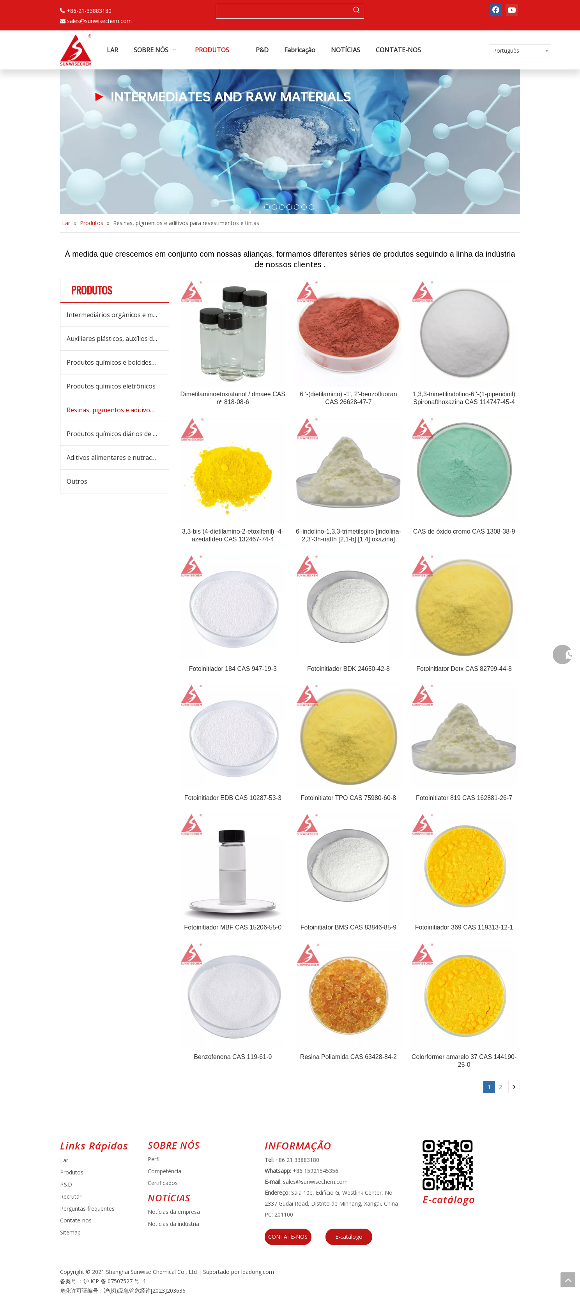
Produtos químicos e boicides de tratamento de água (118, 362)
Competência (164, 1171)
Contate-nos (76, 1220)
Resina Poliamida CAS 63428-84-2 (348, 1057)
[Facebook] (496, 10)
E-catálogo (348, 1236)
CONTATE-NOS (288, 1236)
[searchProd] (283, 11)
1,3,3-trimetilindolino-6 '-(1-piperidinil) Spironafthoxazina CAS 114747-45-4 (464, 398)
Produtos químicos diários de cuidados (118, 433)
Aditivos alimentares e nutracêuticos (118, 457)
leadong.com (257, 1271)
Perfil (154, 1159)
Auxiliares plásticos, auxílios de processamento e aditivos (118, 338)
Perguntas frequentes (87, 1208)
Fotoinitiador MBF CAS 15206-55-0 (232, 927)
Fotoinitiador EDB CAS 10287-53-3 (232, 798)
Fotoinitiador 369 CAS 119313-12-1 (464, 927)
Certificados (163, 1183)
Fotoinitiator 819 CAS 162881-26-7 (464, 798)
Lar (64, 1160)
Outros (77, 481)
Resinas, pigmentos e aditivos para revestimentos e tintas (118, 410)
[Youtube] (512, 10)
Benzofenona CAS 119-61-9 (233, 1057)
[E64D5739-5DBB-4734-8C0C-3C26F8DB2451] (448, 1165)
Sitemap (70, 1232)
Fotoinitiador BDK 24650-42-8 (348, 668)
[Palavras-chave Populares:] (357, 11)
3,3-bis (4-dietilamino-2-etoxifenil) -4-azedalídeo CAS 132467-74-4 (233, 535)
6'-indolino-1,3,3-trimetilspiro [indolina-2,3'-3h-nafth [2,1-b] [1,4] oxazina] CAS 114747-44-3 (348, 535)
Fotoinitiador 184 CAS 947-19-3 (233, 668)
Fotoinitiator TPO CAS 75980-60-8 (348, 798)
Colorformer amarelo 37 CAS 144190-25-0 (464, 1061)
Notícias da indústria (173, 1223)
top (568, 1279)
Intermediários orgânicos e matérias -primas (118, 314)
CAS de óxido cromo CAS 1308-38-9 (464, 531)
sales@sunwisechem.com (99, 21)
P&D (66, 1184)
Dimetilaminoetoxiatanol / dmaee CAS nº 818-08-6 (232, 398)
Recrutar (70, 1196)
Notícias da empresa (174, 1211)
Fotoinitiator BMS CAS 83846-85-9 (348, 927)
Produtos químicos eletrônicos (111, 386)
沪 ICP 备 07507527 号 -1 (114, 1281)
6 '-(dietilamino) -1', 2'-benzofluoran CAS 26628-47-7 (348, 398)
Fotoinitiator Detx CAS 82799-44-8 (464, 668)
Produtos (71, 1172)
